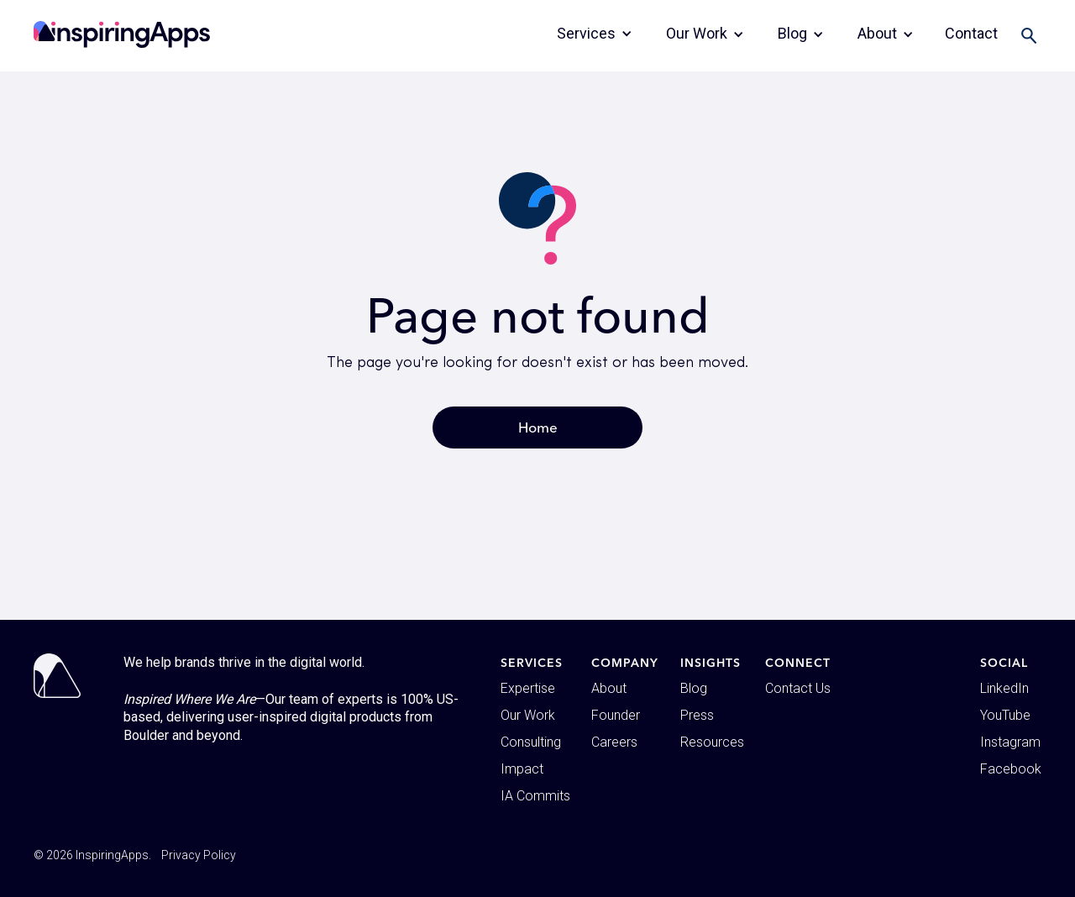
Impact (522, 769)
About (609, 688)
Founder (615, 715)
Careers (614, 742)
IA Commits (535, 796)
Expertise (528, 688)
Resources (712, 742)
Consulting (531, 742)
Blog (693, 688)
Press (697, 715)
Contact (971, 33)
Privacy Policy (198, 855)
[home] (122, 34)
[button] (594, 33)
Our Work (528, 715)
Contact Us (798, 688)
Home (538, 427)
